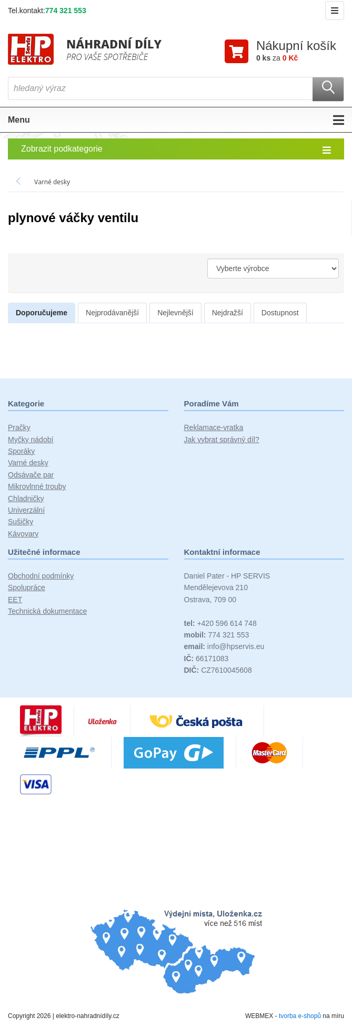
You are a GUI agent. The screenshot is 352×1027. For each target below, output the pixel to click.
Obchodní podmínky (41, 576)
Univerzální (26, 510)
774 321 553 (65, 10)
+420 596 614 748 (220, 623)
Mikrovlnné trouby (37, 486)
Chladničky (26, 498)
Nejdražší (227, 312)
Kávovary (23, 534)
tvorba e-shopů (300, 1016)
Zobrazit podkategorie (176, 149)
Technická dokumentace (47, 611)
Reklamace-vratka (214, 427)
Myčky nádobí (30, 439)
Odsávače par (31, 475)
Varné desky (28, 462)
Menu (176, 120)
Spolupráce (26, 587)
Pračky (19, 427)
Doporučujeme (41, 312)
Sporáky (21, 451)
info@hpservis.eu (224, 646)
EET (15, 599)
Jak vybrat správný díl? (221, 439)
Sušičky (20, 521)
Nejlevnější (175, 312)
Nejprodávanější (112, 312)
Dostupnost (280, 312)
